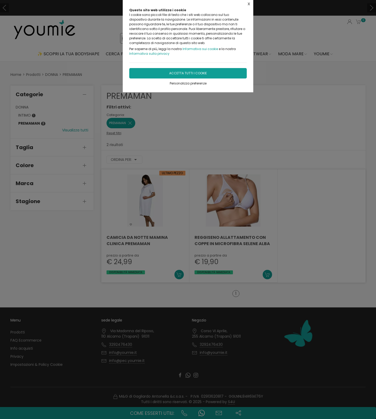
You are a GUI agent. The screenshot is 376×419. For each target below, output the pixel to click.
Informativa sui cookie (200, 49)
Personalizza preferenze (188, 83)
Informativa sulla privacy (149, 53)
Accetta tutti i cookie (188, 73)
